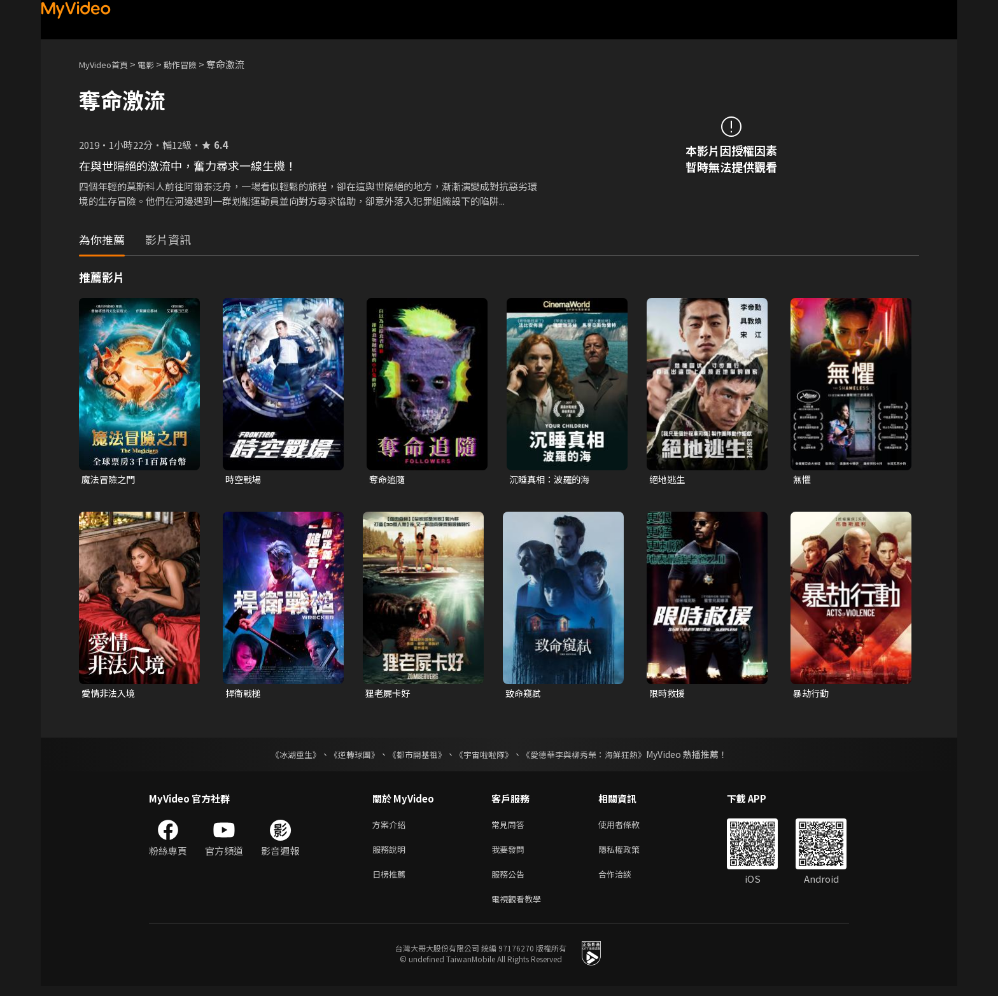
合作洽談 (625, 881)
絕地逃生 (668, 479)
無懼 (802, 479)
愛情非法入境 (110, 694)
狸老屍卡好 (389, 694)
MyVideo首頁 (108, 64)
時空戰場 (244, 479)
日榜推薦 (391, 881)
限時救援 (668, 694)
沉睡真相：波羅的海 (552, 479)
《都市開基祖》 (414, 756)
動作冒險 (194, 64)
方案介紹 (391, 827)
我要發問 (510, 854)
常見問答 (510, 827)
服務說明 (391, 854)
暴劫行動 (812, 694)
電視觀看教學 (520, 908)
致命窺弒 (524, 694)
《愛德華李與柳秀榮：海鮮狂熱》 (592, 756)
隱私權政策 (630, 854)
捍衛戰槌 (244, 694)
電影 (155, 64)
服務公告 (510, 881)
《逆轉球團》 (347, 756)
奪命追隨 (388, 479)
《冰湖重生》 (284, 756)
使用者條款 (630, 827)
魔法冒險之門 (110, 479)
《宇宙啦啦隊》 (485, 756)
